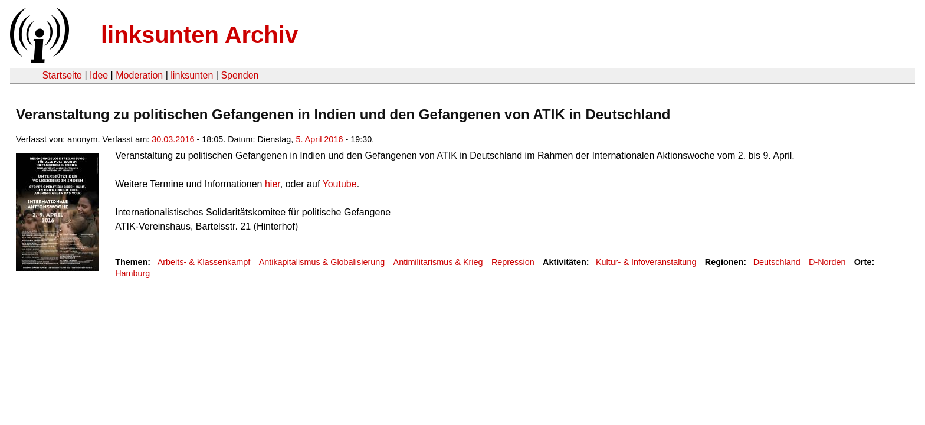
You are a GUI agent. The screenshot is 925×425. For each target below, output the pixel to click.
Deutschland (777, 262)
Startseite (62, 75)
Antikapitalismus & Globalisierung (322, 262)
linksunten (191, 75)
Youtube (340, 184)
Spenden (239, 75)
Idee (99, 75)
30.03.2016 (173, 139)
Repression (512, 262)
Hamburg (132, 273)
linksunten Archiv (199, 35)
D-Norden (827, 262)
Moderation (139, 75)
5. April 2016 (319, 139)
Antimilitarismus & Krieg (438, 262)
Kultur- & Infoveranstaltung (646, 262)
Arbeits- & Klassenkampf (204, 262)
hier (272, 184)
